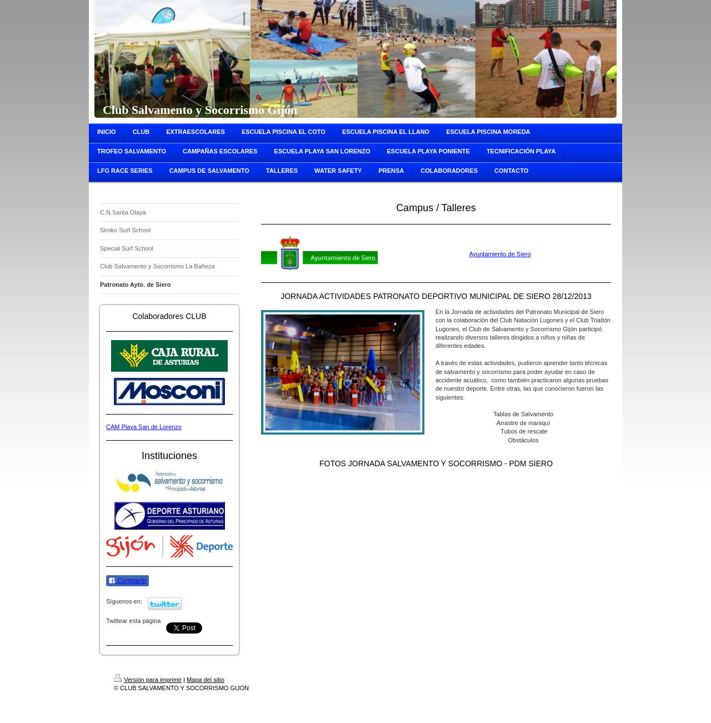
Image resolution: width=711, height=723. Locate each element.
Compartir (127, 581)
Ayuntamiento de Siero (499, 254)
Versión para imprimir (148, 679)
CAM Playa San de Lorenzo (144, 426)
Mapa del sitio (205, 679)
